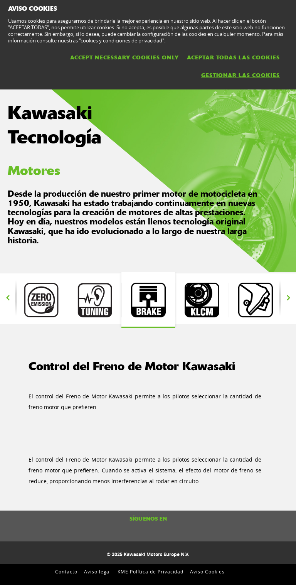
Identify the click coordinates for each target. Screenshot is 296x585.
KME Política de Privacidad (150, 571)
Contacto (66, 571)
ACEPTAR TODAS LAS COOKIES (233, 57)
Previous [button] (7, 298)
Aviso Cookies (207, 571)
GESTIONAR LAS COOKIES (240, 75)
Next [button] (288, 298)
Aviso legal (97, 571)
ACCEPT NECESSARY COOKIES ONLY (124, 57)
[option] (148, 300)
